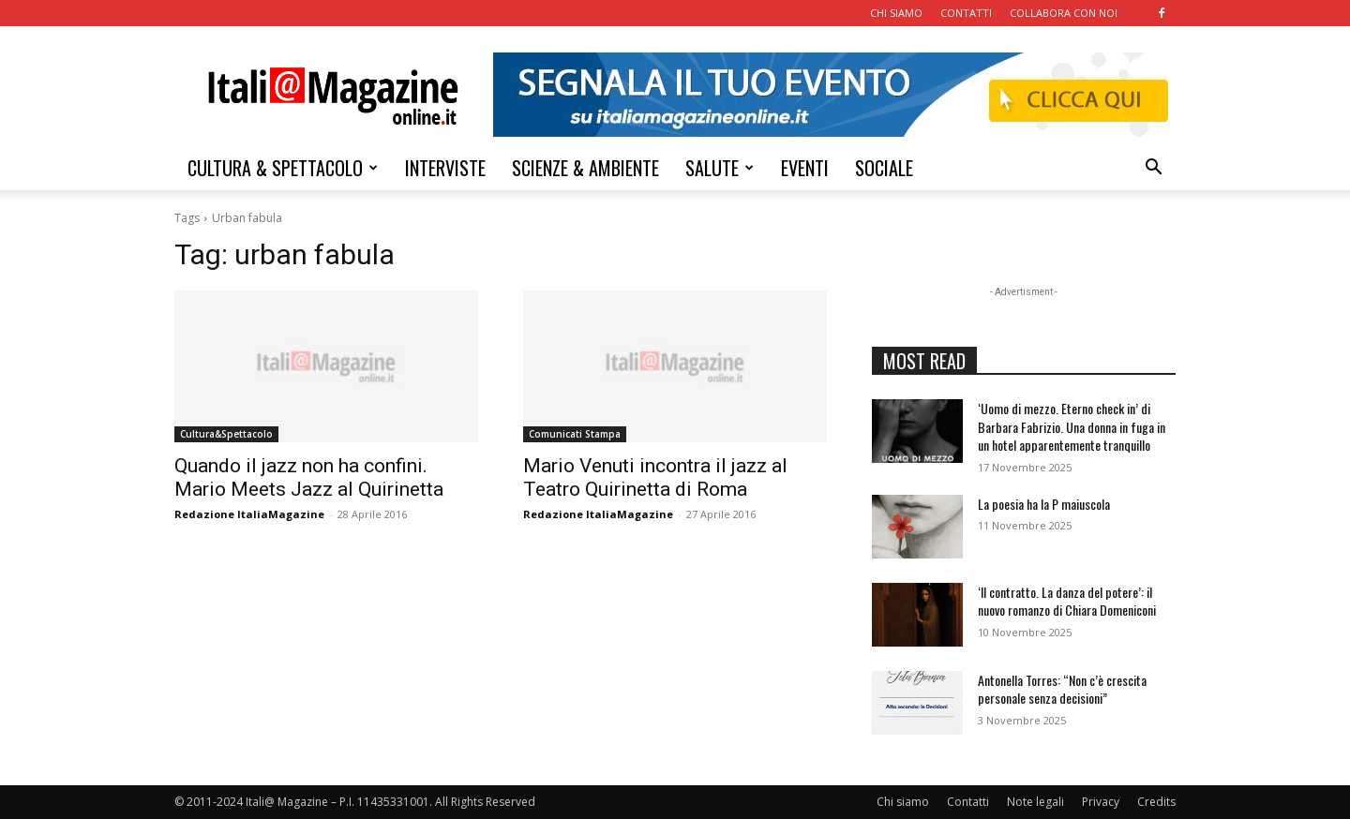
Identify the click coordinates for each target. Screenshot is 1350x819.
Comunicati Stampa (575, 433)
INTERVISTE (445, 168)
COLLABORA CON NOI (1064, 13)
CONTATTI (966, 13)
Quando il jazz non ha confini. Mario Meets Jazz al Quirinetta (308, 477)
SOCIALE (884, 168)
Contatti (968, 802)
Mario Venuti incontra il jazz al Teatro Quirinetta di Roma (655, 477)
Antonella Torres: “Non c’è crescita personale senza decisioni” (1062, 689)
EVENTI (805, 168)
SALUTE (719, 168)
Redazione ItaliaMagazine (249, 514)
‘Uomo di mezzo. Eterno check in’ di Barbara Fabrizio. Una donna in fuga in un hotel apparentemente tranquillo (1071, 426)
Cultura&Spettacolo (226, 433)
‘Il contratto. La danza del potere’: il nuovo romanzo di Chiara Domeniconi (1067, 601)
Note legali (1035, 802)
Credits (1156, 802)
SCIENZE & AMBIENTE (585, 168)
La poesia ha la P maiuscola (1044, 504)
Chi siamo (903, 802)
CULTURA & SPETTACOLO (283, 168)
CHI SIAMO (896, 13)
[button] (1153, 169)
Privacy (1100, 802)
